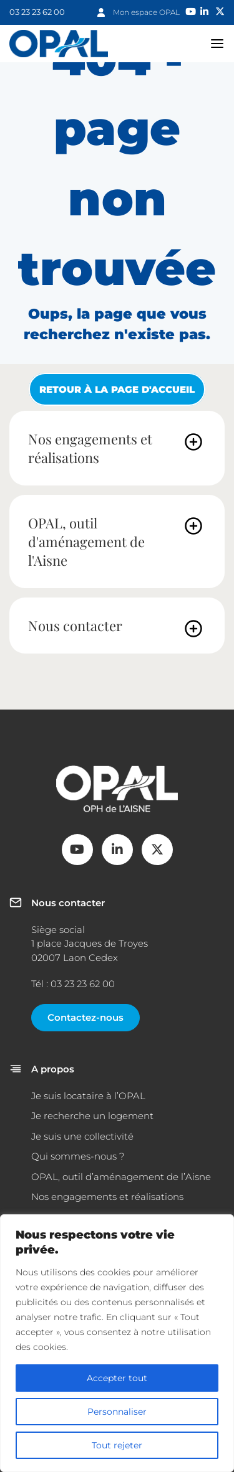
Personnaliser (117, 1411)
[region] (117, 1343)
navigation (217, 43)
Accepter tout (117, 1378)
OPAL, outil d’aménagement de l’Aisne (121, 1177)
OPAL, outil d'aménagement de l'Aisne (86, 541)
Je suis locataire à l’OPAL (88, 1096)
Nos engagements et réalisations (90, 448)
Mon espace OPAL (146, 12)
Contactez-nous (85, 1017)
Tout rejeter (117, 1445)
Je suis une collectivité (82, 1136)
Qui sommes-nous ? (77, 1156)
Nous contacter (75, 625)
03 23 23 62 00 (37, 12)
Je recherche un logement (92, 1116)
